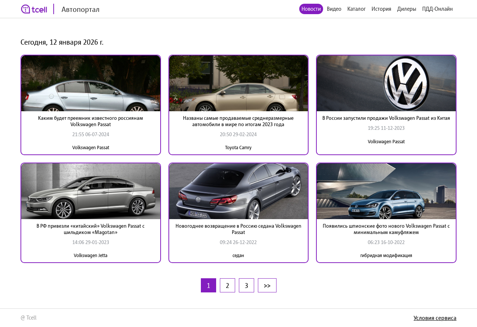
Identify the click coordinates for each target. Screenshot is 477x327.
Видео (334, 8)
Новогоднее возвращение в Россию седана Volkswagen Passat (238, 229)
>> (267, 285)
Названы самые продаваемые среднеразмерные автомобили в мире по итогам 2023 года (238, 121)
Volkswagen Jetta (90, 255)
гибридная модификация (386, 255)
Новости (311, 8)
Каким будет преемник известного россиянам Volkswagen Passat (90, 121)
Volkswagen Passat (90, 147)
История (381, 8)
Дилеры (406, 8)
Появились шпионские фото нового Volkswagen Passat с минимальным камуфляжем (386, 229)
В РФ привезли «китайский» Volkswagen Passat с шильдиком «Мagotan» (91, 229)
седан (238, 255)
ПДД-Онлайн (437, 8)
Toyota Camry (238, 147)
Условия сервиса (435, 317)
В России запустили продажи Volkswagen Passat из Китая (386, 118)
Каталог (356, 8)
